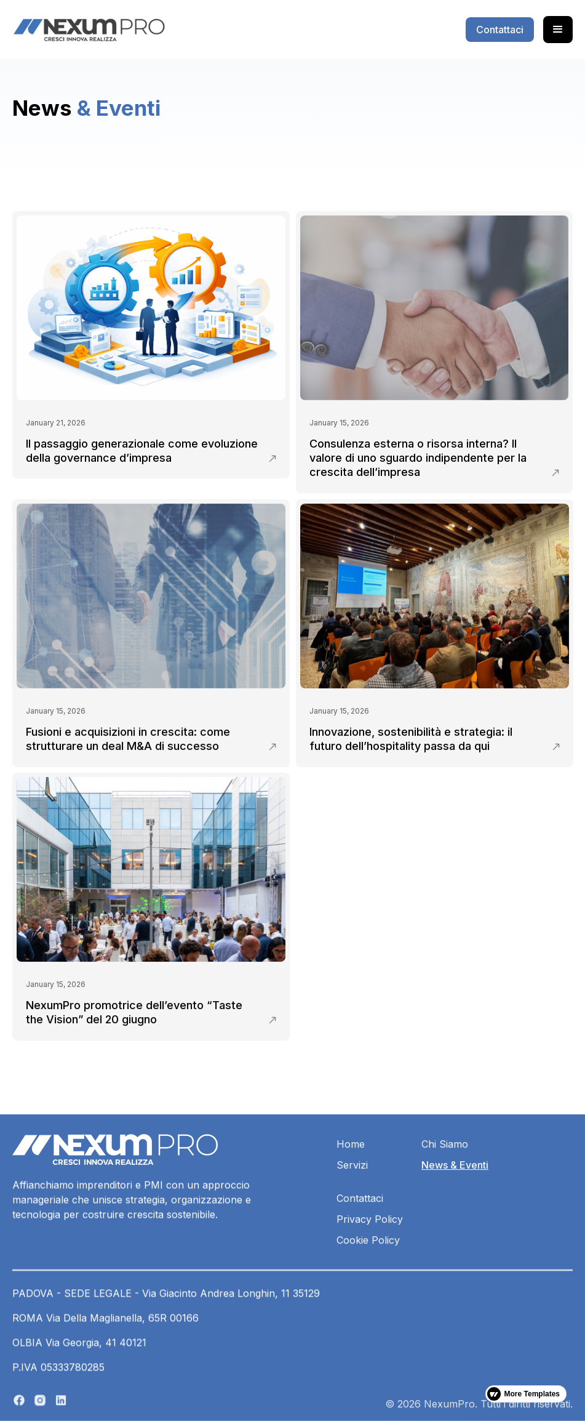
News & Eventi (454, 1202)
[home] (88, 29)
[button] (558, 29)
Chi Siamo (444, 1181)
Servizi (352, 1202)
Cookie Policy (368, 1277)
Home (350, 1181)
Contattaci (359, 1236)
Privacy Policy (369, 1256)
